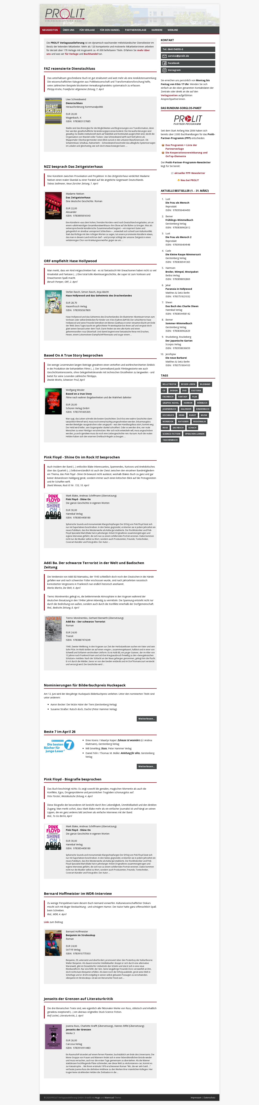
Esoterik (196, 390)
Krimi (181, 415)
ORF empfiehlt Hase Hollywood (70, 261)
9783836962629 (183, 330)
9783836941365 (183, 261)
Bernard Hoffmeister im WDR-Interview (78, 893)
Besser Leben (188, 384)
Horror (188, 402)
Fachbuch (168, 396)
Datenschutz (209, 1097)
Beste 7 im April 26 (59, 731)
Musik (204, 415)
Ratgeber (183, 421)
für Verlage (72, 53)
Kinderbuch (202, 409)
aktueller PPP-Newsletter (189, 173)
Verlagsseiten (169, 95)
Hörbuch (202, 402)
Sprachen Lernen (194, 433)
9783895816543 (83, 215)
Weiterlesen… (146, 718)
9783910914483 (83, 1047)
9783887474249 (83, 639)
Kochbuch (168, 415)
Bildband (205, 384)
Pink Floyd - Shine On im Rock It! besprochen (82, 457)
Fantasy (182, 396)
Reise (165, 427)
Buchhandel (91, 53)
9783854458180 (83, 517)
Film (194, 396)
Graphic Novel (171, 402)
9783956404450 (183, 210)
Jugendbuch (169, 409)
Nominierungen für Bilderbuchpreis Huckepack (85, 685)
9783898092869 (183, 279)
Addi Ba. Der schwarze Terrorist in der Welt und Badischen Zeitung (94, 565)
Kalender (186, 409)
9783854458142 (183, 313)
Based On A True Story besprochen (73, 355)
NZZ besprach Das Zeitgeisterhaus (73, 166)
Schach (192, 427)
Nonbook (168, 421)
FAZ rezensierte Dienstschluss (69, 68)
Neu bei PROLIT (190, 180)
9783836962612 (183, 227)
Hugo (97, 1097)
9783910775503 (83, 953)
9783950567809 (83, 310)
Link (47, 922)
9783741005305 (83, 411)
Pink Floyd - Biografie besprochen (72, 779)
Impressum (196, 1097)
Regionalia (199, 421)
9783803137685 (83, 121)
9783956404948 (183, 244)
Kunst (192, 415)
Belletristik (169, 384)
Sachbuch (178, 427)
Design (174, 390)
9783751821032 (183, 296)
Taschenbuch (170, 440)
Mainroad (109, 1097)
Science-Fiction (171, 433)
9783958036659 (183, 348)
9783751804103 (183, 365)
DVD (184, 390)
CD (164, 390)
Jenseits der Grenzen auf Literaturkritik (78, 998)
